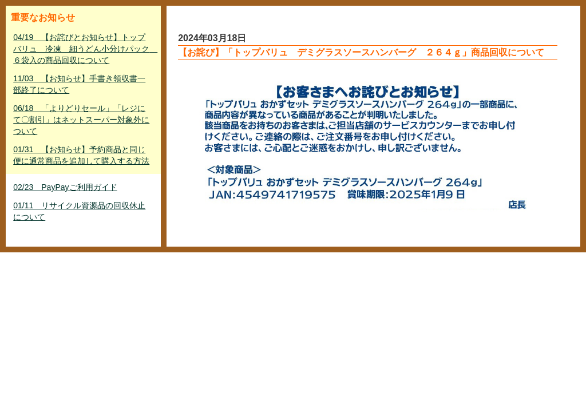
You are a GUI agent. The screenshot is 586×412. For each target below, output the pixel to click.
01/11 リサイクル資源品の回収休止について (79, 211)
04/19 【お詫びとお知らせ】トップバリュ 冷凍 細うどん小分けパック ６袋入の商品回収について (84, 49)
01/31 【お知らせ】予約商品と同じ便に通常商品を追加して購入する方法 (81, 155)
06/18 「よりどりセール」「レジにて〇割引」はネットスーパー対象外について (81, 120)
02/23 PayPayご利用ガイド (65, 187)
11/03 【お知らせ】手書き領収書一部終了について (79, 84)
